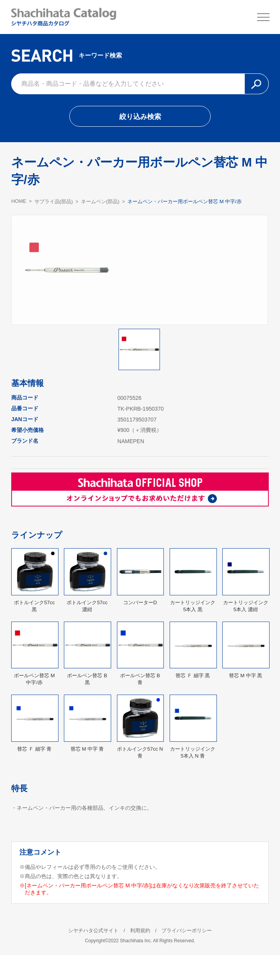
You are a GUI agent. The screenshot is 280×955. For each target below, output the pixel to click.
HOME (18, 201)
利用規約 (140, 930)
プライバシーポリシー (186, 930)
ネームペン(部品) (100, 201)
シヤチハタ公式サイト (93, 930)
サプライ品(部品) (53, 201)
